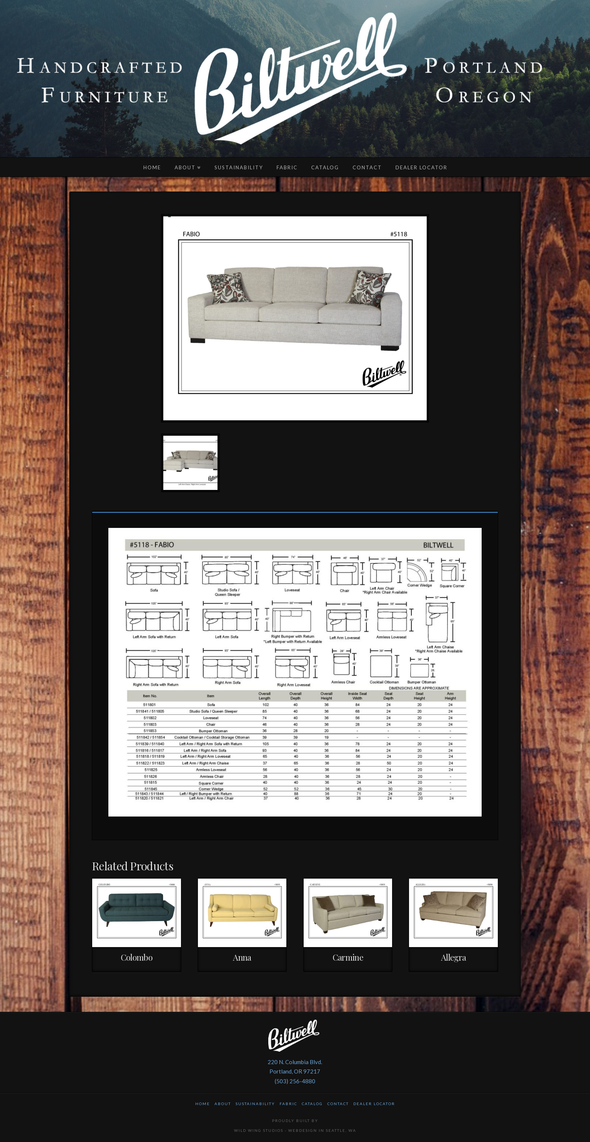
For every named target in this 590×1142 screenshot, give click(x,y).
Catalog (312, 1103)
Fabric (288, 1103)
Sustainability (255, 1103)
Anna (242, 957)
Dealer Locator (374, 1103)
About (222, 1103)
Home (202, 1103)
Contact (338, 1103)
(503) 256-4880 (295, 1081)
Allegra (453, 957)
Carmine (348, 957)
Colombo (137, 957)
